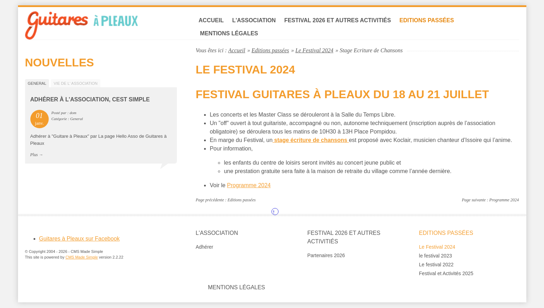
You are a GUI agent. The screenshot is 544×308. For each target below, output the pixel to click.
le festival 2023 (435, 256)
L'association (254, 21)
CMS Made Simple (81, 258)
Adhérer (204, 247)
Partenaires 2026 (326, 256)
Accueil (211, 21)
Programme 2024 (249, 186)
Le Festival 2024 (314, 50)
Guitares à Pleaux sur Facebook (79, 239)
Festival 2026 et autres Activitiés (338, 21)
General (37, 83)
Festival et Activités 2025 (446, 274)
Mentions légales (229, 34)
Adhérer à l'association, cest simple (90, 100)
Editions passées (427, 21)
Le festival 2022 (436, 265)
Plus (34, 155)
